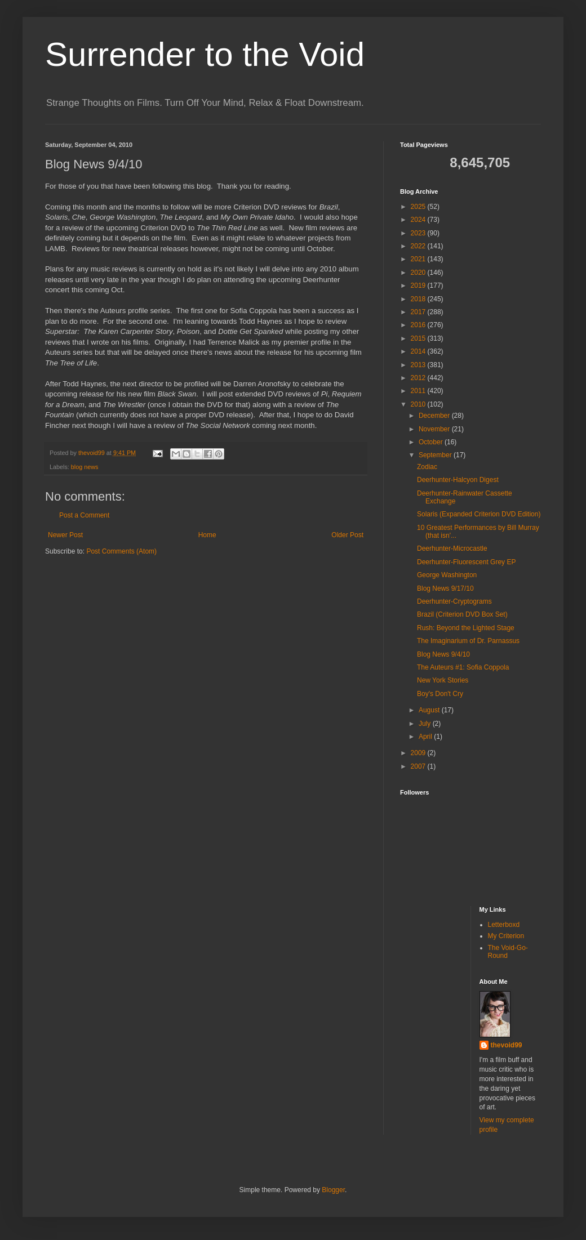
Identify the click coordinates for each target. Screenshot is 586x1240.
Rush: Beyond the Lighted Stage (465, 628)
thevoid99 (506, 1045)
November (435, 429)
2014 (419, 351)
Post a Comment (84, 515)
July (426, 724)
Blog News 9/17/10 (445, 588)
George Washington (447, 575)
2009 (419, 753)
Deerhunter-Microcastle (452, 548)
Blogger (333, 1190)
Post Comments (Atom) (121, 551)
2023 (419, 233)
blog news (85, 466)
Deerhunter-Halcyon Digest (458, 480)
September (436, 455)
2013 (419, 365)
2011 (419, 391)
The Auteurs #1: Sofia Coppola (463, 667)
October (432, 442)
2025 (419, 207)
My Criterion (506, 936)
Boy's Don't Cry (440, 694)
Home (207, 535)
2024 (419, 220)
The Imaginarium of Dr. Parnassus (468, 641)
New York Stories (442, 680)
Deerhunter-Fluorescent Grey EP (466, 562)
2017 (419, 312)
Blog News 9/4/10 (443, 654)
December (435, 416)
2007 (419, 766)
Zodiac (427, 467)
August (430, 710)
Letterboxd (504, 925)
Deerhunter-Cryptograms (454, 601)
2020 (419, 272)
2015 (419, 338)
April (426, 737)
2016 (419, 325)
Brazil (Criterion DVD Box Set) (462, 614)
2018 (419, 299)
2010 (419, 404)
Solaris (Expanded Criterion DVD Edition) (478, 514)
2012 (419, 378)
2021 (419, 259)
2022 (419, 246)
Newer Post (65, 535)
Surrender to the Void (205, 54)
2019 (419, 285)
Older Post (347, 535)
